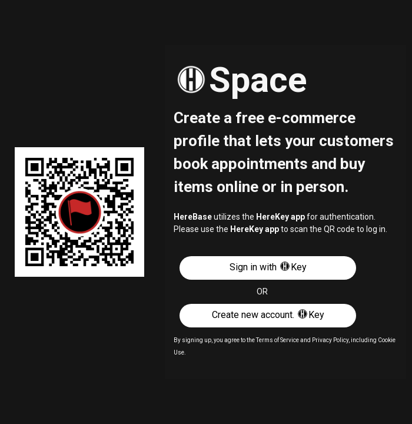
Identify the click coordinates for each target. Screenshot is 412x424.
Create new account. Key (268, 314)
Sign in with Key (268, 266)
